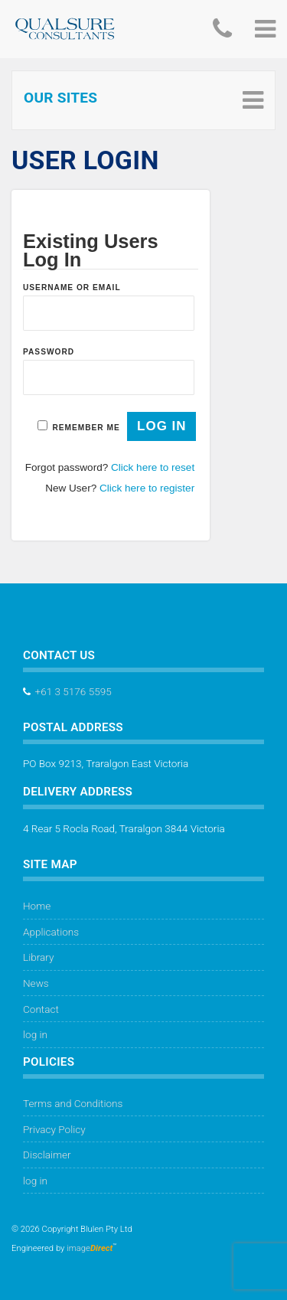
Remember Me (85, 427)
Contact (41, 1009)
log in (35, 1034)
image (90, 1248)
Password (48, 352)
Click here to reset (152, 467)
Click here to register (146, 488)
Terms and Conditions (72, 1103)
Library (38, 957)
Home (37, 906)
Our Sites (60, 97)
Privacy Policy (54, 1129)
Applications (51, 932)
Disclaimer (47, 1154)
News (36, 983)
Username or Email (72, 287)
